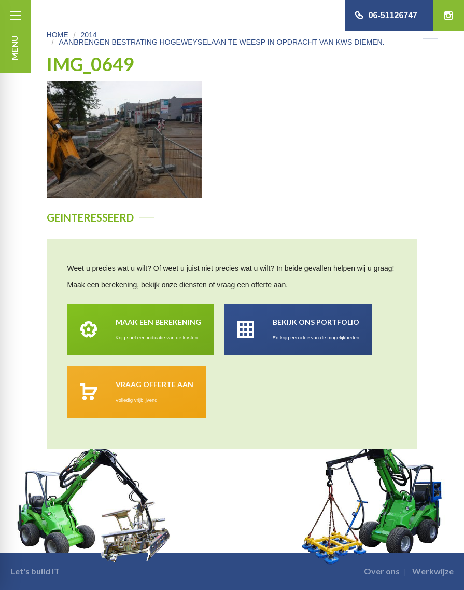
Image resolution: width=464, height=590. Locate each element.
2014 (88, 35)
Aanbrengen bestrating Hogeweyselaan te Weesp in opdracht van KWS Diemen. (221, 42)
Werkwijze (433, 571)
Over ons (382, 571)
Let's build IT (35, 571)
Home (57, 35)
